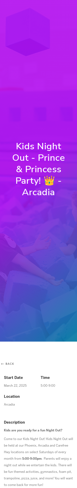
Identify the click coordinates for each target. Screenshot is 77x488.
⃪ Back (9, 364)
